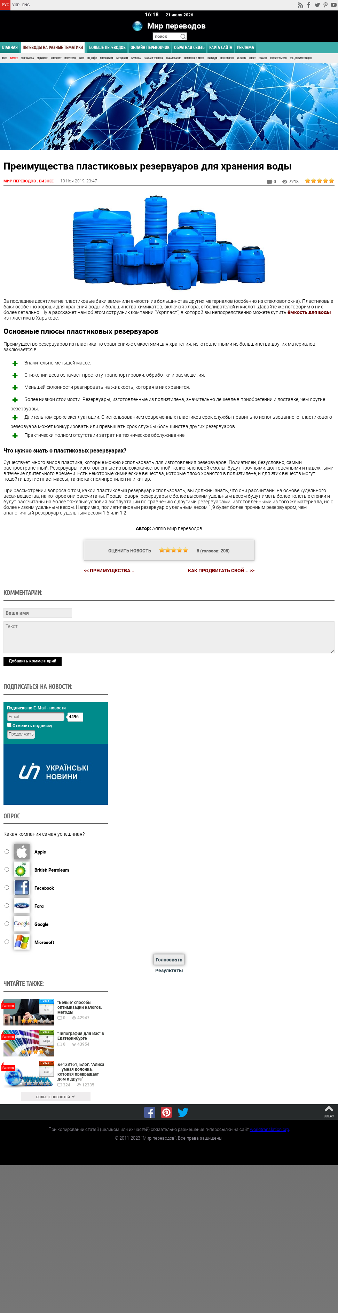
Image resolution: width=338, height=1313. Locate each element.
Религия (241, 58)
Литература (106, 58)
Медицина (122, 58)
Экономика (27, 58)
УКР (15, 4)
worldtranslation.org (269, 1129)
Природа (212, 58)
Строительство (278, 58)
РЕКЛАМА (245, 47)
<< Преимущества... (109, 570)
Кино (81, 58)
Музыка (136, 58)
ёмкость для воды (309, 312)
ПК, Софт (92, 58)
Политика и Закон (194, 58)
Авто (4, 58)
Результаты (169, 970)
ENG (26, 4)
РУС (5, 4)
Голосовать (169, 959)
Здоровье (42, 58)
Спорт (252, 58)
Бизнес (14, 58)
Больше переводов (107, 47)
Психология (227, 58)
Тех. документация (301, 58)
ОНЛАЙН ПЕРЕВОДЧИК (150, 47)
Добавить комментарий (32, 661)
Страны (263, 58)
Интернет (56, 58)
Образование (173, 58)
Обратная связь (189, 47)
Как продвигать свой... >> (221, 571)
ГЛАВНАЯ (10, 47)
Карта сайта (220, 47)
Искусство (70, 58)
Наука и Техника (153, 58)
